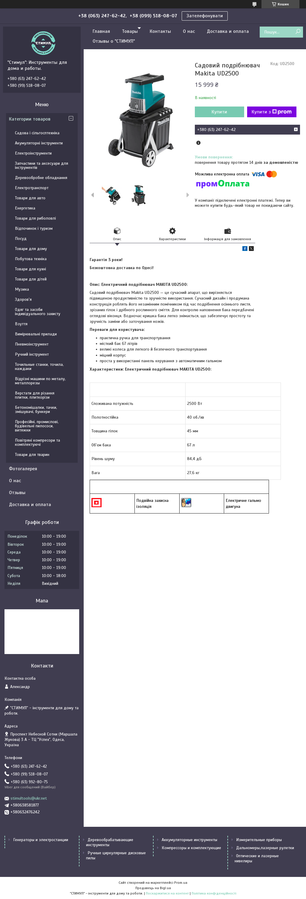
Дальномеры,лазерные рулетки (265, 847)
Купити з (272, 112)
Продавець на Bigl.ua (153, 888)
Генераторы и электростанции (40, 839)
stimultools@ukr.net (28, 798)
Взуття (21, 323)
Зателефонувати (204, 16)
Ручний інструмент (32, 354)
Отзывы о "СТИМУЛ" (114, 41)
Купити (219, 112)
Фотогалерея (23, 469)
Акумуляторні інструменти (39, 143)
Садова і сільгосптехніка (37, 132)
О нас (189, 31)
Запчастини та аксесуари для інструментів (41, 165)
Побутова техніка (31, 258)
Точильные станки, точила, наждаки (39, 366)
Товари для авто (30, 198)
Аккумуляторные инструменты (189, 839)
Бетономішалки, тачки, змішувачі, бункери (36, 409)
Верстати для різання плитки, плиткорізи (34, 395)
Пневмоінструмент (31, 344)
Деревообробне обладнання (41, 177)
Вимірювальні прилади (36, 334)
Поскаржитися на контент (167, 893)
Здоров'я (23, 299)
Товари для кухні (30, 269)
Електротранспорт (31, 187)
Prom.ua (180, 883)
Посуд (21, 238)
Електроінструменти (33, 153)
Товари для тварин (32, 454)
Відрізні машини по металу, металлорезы (40, 380)
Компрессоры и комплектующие (191, 847)
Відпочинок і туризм (34, 228)
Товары (130, 31)
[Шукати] (298, 32)
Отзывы (17, 493)
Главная (101, 31)
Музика (22, 289)
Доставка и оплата (228, 31)
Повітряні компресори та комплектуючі (37, 442)
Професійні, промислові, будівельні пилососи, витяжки (37, 426)
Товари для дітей (31, 279)
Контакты (160, 31)
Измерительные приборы (259, 839)
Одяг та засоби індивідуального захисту (37, 311)
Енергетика (25, 208)
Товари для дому (31, 248)
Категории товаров (30, 119)
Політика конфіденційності (214, 893)
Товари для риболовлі (35, 218)
